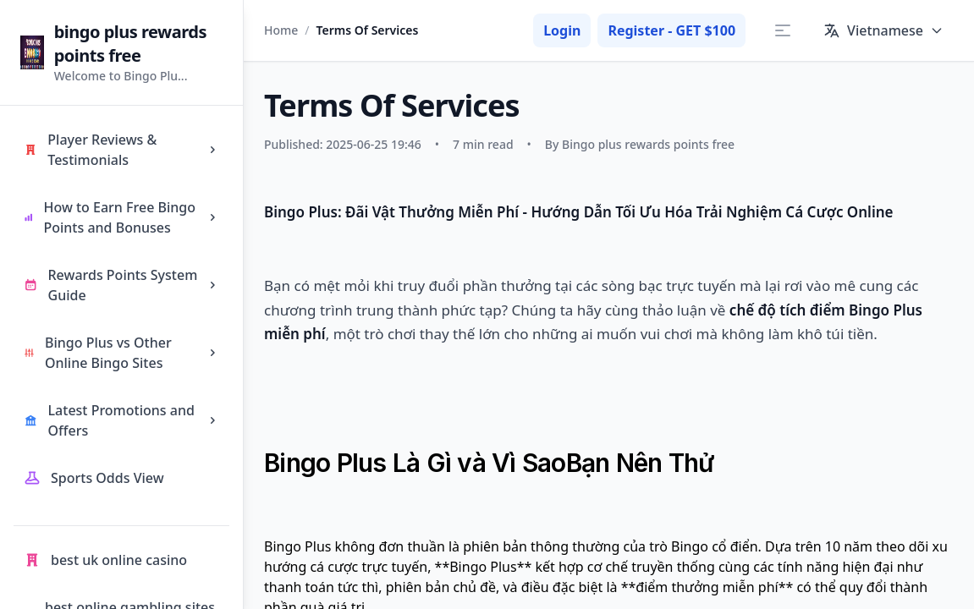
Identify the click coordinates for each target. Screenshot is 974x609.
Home (281, 30)
